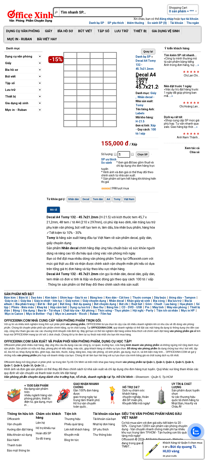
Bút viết (85, 31)
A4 (108, 199)
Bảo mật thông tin (18, 450)
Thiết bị (140, 31)
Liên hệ (40, 422)
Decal (86, 199)
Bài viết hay (47, 39)
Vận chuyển (14, 424)
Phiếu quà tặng (73, 424)
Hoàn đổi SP (43, 433)
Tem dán (98, 199)
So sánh (106, 162)
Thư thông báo (102, 434)
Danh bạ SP (96, 22)
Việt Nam (129, 199)
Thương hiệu (72, 419)
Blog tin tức (71, 440)
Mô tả (53, 209)
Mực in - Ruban (19, 39)
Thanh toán (14, 445)
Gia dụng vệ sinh (166, 31)
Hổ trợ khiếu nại (45, 428)
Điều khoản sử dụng (19, 434)
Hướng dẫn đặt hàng (20, 429)
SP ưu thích (108, 159)
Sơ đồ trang (43, 438)
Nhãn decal (145, 97)
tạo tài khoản (189, 18)
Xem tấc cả (192, 148)
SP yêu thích (115, 22)
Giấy (48, 31)
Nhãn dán (73, 199)
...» (197, 65)
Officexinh (13, 419)
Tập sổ (103, 31)
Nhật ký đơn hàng (104, 424)
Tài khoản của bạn (104, 419)
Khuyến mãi (71, 434)
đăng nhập (166, 18)
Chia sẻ (195, 152)
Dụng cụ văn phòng (23, 31)
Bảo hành (13, 440)
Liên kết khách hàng (76, 429)
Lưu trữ (121, 31)
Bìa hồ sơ (65, 31)
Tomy (139, 105)
